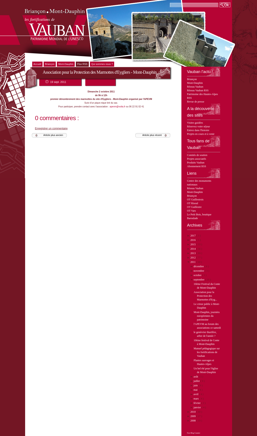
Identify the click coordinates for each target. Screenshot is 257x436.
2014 (193, 248)
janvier (197, 407)
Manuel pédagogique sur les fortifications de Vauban (207, 352)
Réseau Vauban (195, 86)
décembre (199, 266)
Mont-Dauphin (195, 82)
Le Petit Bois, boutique (199, 214)
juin (196, 385)
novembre (199, 270)
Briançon (192, 79)
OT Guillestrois (195, 199)
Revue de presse (195, 101)
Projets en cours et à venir (200, 134)
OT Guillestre (194, 207)
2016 (193, 240)
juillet (197, 381)
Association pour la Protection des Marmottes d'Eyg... (205, 296)
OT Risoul (192, 203)
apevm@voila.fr (117, 106)
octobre (198, 275)
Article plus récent (152, 135)
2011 (193, 262)
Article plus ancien (53, 135)
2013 (193, 253)
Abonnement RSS (196, 166)
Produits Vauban (196, 162)
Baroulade (192, 218)
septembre (199, 279)
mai (196, 389)
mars (196, 398)
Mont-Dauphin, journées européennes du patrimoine (207, 316)
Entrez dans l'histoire (198, 130)
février (197, 403)
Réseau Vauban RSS (198, 90)
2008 (193, 420)
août (196, 376)
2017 (193, 235)
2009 (193, 416)
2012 (193, 257)
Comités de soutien (197, 155)
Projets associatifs (196, 158)
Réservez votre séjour (198, 126)
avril (196, 394)
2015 (193, 244)
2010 (193, 411)
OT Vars (191, 210)
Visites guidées (195, 122)
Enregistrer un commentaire (51, 128)
